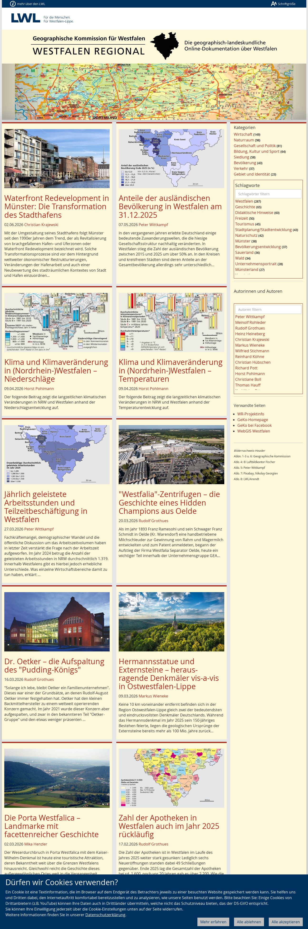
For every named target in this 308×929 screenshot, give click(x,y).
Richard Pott (246, 368)
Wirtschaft (243, 134)
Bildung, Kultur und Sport (256, 151)
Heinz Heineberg (250, 333)
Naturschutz (246, 235)
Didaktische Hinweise (254, 212)
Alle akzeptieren (286, 921)
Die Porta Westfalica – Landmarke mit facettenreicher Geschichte (51, 826)
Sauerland (244, 252)
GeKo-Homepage (252, 419)
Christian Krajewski (41, 224)
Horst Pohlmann (39, 388)
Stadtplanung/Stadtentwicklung (263, 229)
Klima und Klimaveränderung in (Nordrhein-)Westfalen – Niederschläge (56, 370)
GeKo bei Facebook (254, 425)
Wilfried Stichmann (252, 350)
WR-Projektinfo (250, 414)
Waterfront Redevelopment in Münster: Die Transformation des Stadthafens (56, 206)
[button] (25, 92)
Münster (242, 241)
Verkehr (241, 168)
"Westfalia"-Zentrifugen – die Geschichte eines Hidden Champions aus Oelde (169, 502)
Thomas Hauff (247, 385)
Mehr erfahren (213, 921)
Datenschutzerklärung (105, 914)
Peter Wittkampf (153, 224)
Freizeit (241, 218)
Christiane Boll (248, 379)
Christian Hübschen (253, 362)
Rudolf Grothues (153, 520)
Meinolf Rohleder (250, 322)
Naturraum (244, 140)
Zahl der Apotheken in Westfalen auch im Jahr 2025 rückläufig (169, 826)
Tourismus (244, 224)
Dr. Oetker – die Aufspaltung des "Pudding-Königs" (54, 665)
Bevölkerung (245, 162)
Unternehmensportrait (256, 263)
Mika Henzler (35, 844)
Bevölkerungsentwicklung (258, 246)
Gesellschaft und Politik (255, 145)
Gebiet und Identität (252, 174)
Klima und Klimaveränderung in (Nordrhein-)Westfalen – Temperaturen (171, 370)
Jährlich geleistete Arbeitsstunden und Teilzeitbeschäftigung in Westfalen (46, 506)
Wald (239, 258)
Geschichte (245, 206)
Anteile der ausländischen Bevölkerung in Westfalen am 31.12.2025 (170, 206)
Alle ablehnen (249, 921)
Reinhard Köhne (249, 356)
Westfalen (244, 201)
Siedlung (241, 157)
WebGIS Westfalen (253, 431)
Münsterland (246, 269)
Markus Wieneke (153, 696)
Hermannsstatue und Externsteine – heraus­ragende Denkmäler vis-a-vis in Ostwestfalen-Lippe (169, 674)
